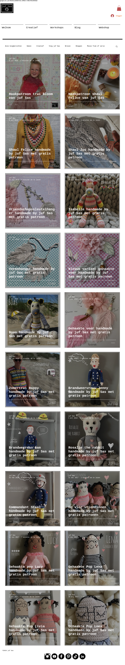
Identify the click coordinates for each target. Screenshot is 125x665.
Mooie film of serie (96, 46)
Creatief (40, 46)
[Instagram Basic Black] (47, 656)
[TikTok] (75, 656)
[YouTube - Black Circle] (54, 656)
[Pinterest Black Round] (68, 656)
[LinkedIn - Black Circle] (82, 656)
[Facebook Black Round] (61, 656)
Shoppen (79, 46)
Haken (29, 46)
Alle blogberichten (13, 46)
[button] (119, 8)
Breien (68, 46)
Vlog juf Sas (54, 46)
